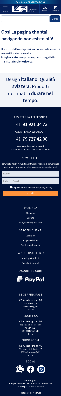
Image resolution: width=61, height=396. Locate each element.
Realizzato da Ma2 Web (30, 392)
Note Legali (22, 386)
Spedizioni (30, 235)
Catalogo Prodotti (30, 258)
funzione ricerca (23, 62)
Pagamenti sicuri (30, 240)
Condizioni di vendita (30, 245)
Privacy (40, 386)
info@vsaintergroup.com (16, 57)
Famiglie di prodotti (31, 263)
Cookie (32, 386)
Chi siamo (30, 213)
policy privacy (46, 187)
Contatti (30, 217)
